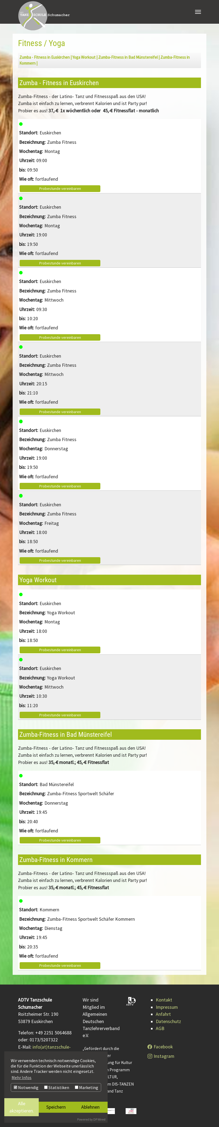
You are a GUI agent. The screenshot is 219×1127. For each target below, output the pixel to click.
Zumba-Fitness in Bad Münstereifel (128, 57)
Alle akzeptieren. (21, 1107)
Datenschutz (168, 1021)
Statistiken (56, 1087)
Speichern (56, 1107)
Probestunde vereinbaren (60, 188)
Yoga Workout (84, 57)
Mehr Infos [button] (21, 1077)
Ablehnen (90, 1107)
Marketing (86, 1087)
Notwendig (26, 1087)
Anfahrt (163, 1014)
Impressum (167, 1007)
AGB (160, 1028)
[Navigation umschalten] (198, 12)
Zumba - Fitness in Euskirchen (44, 57)
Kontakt (164, 1000)
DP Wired (99, 1119)
